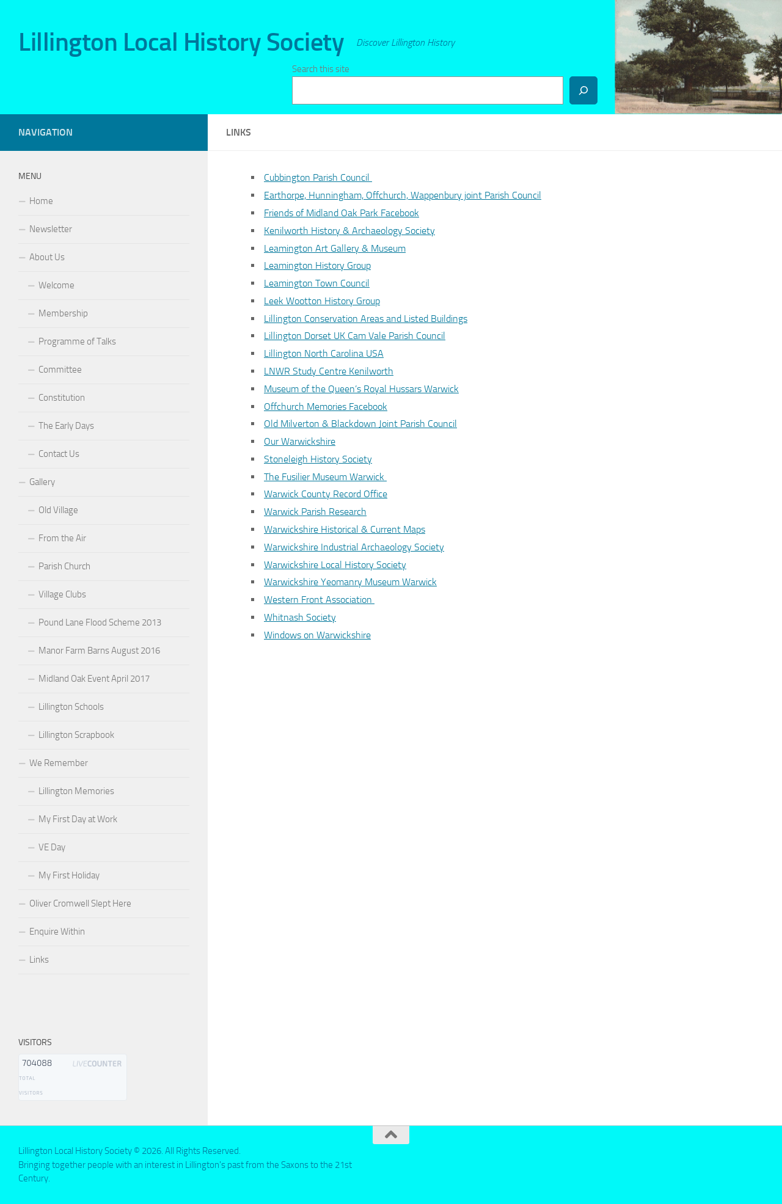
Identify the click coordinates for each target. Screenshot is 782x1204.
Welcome (56, 285)
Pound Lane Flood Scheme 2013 (99, 622)
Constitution (61, 397)
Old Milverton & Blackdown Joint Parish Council (360, 423)
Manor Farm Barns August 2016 (99, 650)
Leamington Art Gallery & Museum (335, 248)
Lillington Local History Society (181, 42)
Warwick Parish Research (315, 511)
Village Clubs (62, 594)
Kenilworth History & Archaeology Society (349, 230)
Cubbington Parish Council (318, 177)
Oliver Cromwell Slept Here (80, 903)
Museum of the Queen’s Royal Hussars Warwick (361, 389)
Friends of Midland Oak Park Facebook (341, 213)
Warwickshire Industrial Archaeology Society (354, 547)
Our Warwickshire (299, 441)
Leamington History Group (317, 265)
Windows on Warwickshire (317, 635)
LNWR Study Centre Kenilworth (328, 371)
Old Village (58, 510)
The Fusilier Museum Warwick (325, 477)
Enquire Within (57, 931)
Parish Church (64, 566)
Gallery (42, 481)
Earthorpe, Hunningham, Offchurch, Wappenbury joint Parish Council (402, 195)
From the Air (62, 538)
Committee (60, 369)
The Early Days (66, 425)
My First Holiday (69, 875)
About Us (47, 257)
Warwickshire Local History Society (335, 565)
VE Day (51, 847)
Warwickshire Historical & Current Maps (344, 529)
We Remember (58, 762)
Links (39, 959)
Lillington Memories (76, 791)
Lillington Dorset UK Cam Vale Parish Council (354, 335)
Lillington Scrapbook (76, 734)
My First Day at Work (77, 819)
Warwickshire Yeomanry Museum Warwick (350, 582)
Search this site (320, 69)
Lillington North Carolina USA (324, 353)
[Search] (583, 90)
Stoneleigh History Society (318, 459)
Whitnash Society (300, 617)
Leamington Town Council (317, 283)
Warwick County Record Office (325, 494)
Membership (63, 313)
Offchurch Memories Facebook (325, 406)
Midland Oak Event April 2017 (94, 678)
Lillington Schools (71, 706)
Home (41, 200)
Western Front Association (319, 599)
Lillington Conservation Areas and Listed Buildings (365, 318)
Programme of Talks (77, 341)
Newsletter (50, 229)
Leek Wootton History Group (322, 301)
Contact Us (58, 453)
